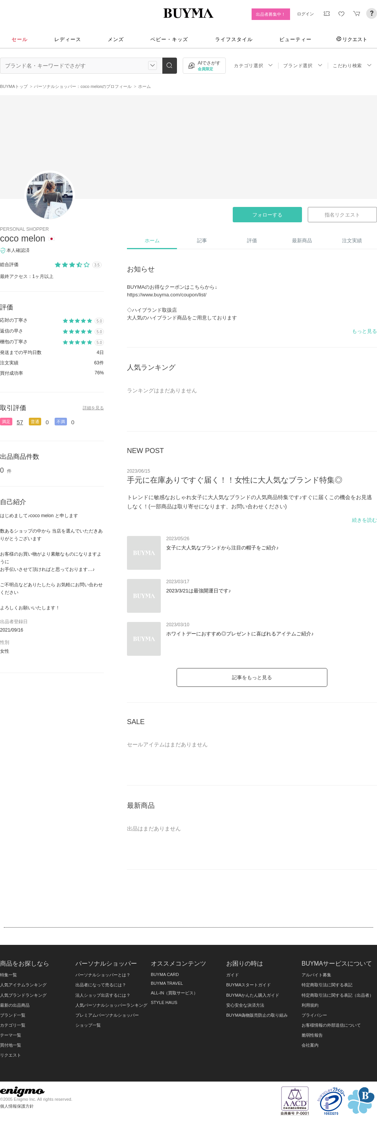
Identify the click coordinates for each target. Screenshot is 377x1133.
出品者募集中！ (270, 14)
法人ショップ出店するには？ (102, 995)
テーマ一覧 (10, 1035)
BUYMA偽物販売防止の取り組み (257, 1015)
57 (20, 422)
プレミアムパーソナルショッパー (107, 1015)
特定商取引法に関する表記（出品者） (338, 995)
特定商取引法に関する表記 (327, 984)
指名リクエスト (342, 215)
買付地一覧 (10, 1045)
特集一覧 (8, 975)
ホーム (152, 240)
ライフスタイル (234, 39)
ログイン (305, 14)
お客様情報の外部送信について (331, 1025)
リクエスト (351, 39)
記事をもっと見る (252, 677)
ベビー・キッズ (169, 39)
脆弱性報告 (312, 1035)
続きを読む (364, 520)
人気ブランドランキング (23, 995)
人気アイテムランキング (23, 984)
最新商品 (302, 240)
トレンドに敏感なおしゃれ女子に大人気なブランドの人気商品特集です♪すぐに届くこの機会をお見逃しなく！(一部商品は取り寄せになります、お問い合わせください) (249, 501)
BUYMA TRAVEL (167, 983)
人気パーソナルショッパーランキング (111, 1005)
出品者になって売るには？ (100, 984)
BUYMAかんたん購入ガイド (252, 995)
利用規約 (310, 1005)
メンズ (116, 39)
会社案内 (310, 1045)
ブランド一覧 (12, 1015)
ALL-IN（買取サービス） (174, 993)
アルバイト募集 (316, 975)
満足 (6, 421)
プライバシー (314, 1015)
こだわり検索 (352, 65)
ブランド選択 (302, 65)
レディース (67, 39)
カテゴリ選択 (253, 65)
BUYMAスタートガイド (248, 984)
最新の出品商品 (15, 1005)
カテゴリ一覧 (12, 1025)
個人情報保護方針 (17, 1106)
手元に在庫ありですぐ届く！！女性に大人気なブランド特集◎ (234, 480)
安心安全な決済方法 (245, 1005)
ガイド (232, 975)
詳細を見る (93, 407)
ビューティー (295, 39)
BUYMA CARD (165, 974)
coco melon (22, 238)
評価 (252, 240)
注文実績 (352, 240)
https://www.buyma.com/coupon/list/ (167, 295)
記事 (202, 240)
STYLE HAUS (164, 1002)
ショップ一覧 (88, 1025)
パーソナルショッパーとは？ (102, 975)
